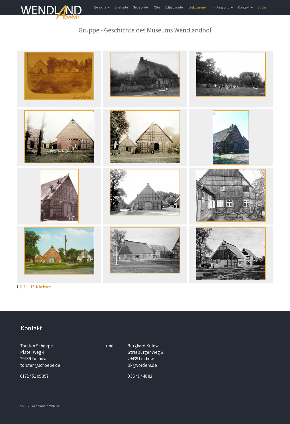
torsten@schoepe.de (40, 365)
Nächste (43, 286)
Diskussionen (198, 7)
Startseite (121, 7)
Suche (262, 7)
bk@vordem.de (142, 365)
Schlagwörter (174, 7)
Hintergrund (222, 7)
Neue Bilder (141, 7)
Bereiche (102, 7)
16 (32, 286)
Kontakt (245, 7)
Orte (157, 7)
